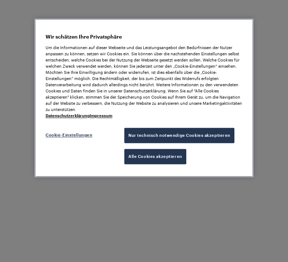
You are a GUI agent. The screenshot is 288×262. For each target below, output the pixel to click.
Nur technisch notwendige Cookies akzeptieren (179, 135)
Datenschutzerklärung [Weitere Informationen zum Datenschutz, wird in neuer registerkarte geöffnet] (68, 116)
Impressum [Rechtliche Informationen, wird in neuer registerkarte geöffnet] (101, 116)
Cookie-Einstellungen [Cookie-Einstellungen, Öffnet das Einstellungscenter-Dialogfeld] (69, 135)
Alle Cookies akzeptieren (155, 156)
